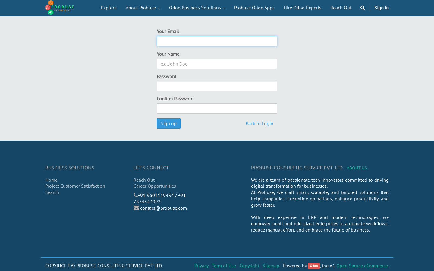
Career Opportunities (155, 186)
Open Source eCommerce (362, 266)
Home (51, 180)
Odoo (314, 266)
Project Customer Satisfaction (75, 186)
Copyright (249, 266)
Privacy (201, 266)
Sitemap (271, 266)
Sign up (169, 123)
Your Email (168, 31)
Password (166, 76)
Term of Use (224, 266)
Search (52, 192)
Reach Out (144, 180)
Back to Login (259, 123)
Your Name (168, 54)
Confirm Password (175, 99)
